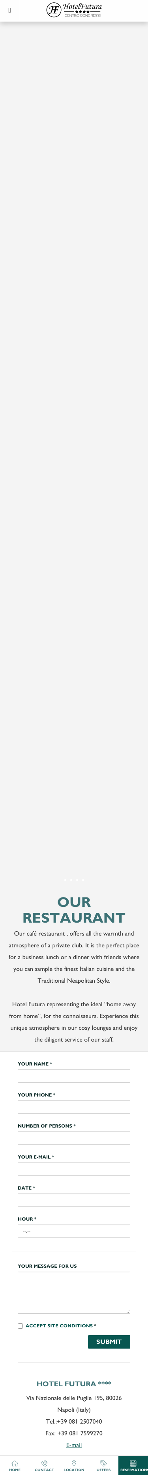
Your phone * (36, 1095)
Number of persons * (47, 1126)
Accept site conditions (59, 1326)
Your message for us (47, 1266)
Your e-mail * (36, 1157)
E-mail (74, 1445)
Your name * (35, 1064)
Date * (26, 1188)
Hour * (27, 1219)
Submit (109, 1341)
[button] (10, 10)
